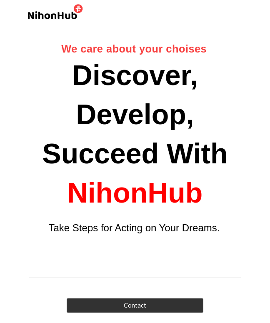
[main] (134, 143)
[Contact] (135, 305)
